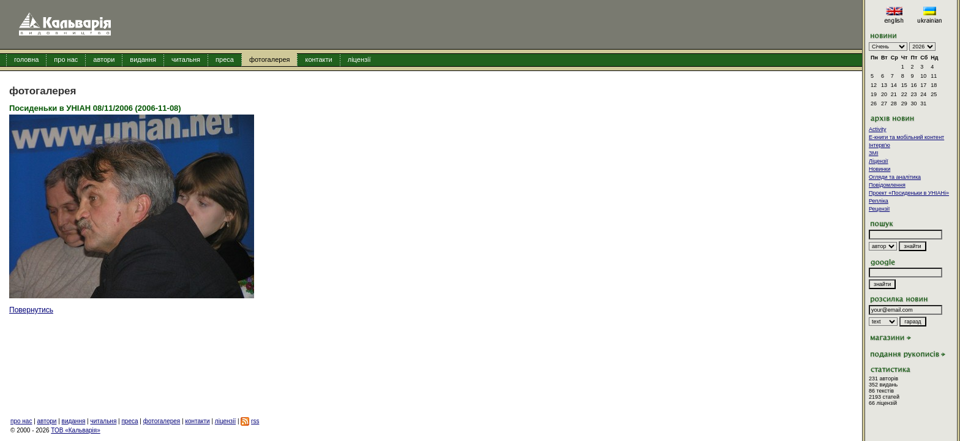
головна (26, 59)
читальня (185, 59)
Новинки (879, 169)
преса (225, 59)
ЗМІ (873, 153)
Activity (878, 129)
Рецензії (879, 209)
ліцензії (359, 59)
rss (255, 421)
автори (103, 59)
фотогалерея (269, 59)
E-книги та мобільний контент (906, 137)
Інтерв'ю (879, 145)
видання (143, 59)
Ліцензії (878, 161)
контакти (318, 59)
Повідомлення (887, 185)
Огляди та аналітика (895, 177)
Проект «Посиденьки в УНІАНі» (909, 193)
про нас (66, 59)
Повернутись (31, 310)
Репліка (878, 201)
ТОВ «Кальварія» (75, 430)
